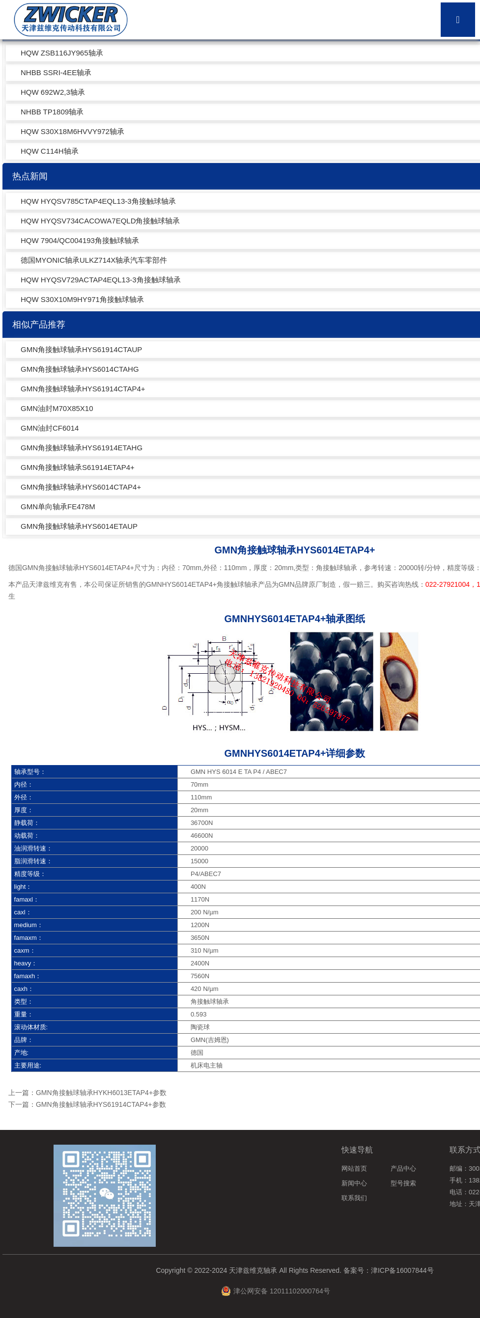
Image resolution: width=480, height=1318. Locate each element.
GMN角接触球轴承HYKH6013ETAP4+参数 (101, 1093)
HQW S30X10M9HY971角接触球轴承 (82, 299)
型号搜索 (403, 1183)
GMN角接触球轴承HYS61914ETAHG (81, 447)
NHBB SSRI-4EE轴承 (56, 72)
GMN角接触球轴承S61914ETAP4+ (78, 467)
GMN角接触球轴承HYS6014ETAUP (79, 526)
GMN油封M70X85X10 (57, 408)
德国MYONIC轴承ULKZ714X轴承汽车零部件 (94, 260)
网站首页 (354, 1168)
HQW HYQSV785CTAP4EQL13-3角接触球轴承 (98, 201)
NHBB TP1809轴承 (52, 112)
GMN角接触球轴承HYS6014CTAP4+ (81, 487)
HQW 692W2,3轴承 (53, 92)
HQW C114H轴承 (50, 151)
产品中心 (403, 1168)
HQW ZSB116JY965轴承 (62, 53)
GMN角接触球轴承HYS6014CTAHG (80, 369)
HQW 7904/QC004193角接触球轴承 (80, 240)
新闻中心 (354, 1183)
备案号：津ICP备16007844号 (388, 1270)
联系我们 (354, 1198)
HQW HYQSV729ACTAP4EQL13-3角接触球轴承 (101, 279)
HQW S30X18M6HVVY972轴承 (72, 131)
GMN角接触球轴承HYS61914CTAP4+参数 (101, 1104)
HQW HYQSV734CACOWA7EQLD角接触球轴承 (100, 221)
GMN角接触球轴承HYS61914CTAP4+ (83, 388)
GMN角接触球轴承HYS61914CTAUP (81, 349)
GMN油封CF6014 (50, 428)
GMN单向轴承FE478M (58, 506)
